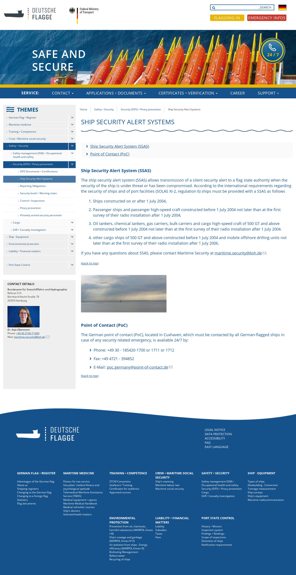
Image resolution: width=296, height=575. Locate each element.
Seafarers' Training (120, 485)
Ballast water (117, 555)
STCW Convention (120, 481)
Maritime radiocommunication (266, 500)
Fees (158, 537)
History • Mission (212, 526)
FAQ (208, 442)
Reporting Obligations (33, 186)
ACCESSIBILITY (215, 438)
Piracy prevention (30, 208)
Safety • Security (18, 146)
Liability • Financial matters (25, 251)
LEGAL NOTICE (215, 430)
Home (83, 109)
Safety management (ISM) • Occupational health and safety (37, 155)
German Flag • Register (22, 117)
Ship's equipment (258, 496)
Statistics (22, 500)
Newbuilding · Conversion (263, 485)
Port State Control (19, 265)
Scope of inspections (214, 537)
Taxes (158, 533)
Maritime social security (169, 489)
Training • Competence (22, 131)
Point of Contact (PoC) (109, 154)
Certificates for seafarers (124, 489)
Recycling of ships (119, 559)
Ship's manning (164, 481)
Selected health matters (77, 514)
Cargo (16, 222)
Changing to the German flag (34, 492)
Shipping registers (28, 489)
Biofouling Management (123, 552)
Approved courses (120, 492)
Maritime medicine (20, 124)
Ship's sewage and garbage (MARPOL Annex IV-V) (125, 539)
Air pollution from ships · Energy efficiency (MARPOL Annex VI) (128, 546)
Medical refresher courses (79, 507)
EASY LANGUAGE (216, 447)
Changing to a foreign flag (32, 496)
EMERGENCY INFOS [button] (267, 17)
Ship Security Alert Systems (36, 178)
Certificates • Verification (188, 93)
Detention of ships (212, 541)
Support (268, 93)
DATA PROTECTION (218, 434)
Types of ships (256, 481)
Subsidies (161, 530)
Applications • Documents (116, 93)
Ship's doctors (71, 511)
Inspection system (212, 530)
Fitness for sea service (76, 481)
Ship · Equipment (19, 237)
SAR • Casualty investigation (29, 230)
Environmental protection (24, 244)
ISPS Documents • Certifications (39, 171)
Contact (62, 93)
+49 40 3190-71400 (27, 333)
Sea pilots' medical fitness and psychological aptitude (81, 487)
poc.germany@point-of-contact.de (137, 367)
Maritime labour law (167, 485)
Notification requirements (217, 545)
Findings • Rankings (213, 533)
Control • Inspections (32, 201)
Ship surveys (255, 492)
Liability (159, 526)
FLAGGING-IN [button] (227, 17)
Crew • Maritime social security (27, 138)
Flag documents (26, 503)
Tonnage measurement (262, 489)
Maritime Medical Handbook (80, 503)
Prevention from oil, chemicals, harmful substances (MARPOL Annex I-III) (131, 530)
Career (237, 93)
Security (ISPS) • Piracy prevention (33, 164)
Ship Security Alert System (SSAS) (119, 146)
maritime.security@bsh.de (29, 337)
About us (22, 485)
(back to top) (90, 263)
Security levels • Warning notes (38, 193)
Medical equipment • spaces (80, 500)
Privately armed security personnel (41, 215)
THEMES (27, 109)
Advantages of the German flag (35, 481)
